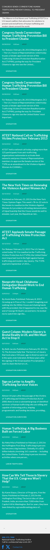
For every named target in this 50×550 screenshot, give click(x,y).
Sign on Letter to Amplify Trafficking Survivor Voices (20, 383)
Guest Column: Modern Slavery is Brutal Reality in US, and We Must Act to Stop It (24, 335)
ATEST (24, 44)
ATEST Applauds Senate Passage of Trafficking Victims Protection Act (24, 235)
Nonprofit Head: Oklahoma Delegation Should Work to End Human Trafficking (23, 285)
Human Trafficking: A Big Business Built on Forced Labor (24, 430)
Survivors (22, 370)
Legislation (11, 71)
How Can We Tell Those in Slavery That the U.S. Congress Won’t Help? (24, 478)
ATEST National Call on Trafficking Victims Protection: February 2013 (25, 137)
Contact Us (17, 547)
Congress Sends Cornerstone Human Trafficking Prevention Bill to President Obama (24, 35)
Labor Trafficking (14, 464)
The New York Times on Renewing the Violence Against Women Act (24, 186)
